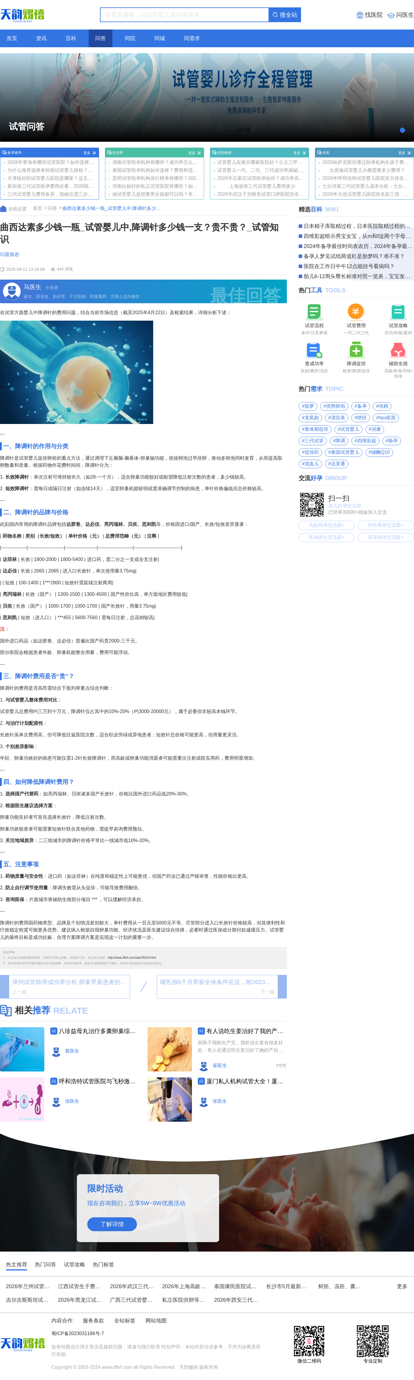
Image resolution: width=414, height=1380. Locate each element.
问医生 (401, 15)
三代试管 (314, 440)
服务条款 (93, 1321)
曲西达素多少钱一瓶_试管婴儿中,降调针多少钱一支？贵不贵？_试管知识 (113, 208)
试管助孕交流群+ (386, 537)
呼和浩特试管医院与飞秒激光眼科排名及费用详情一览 (99, 1081)
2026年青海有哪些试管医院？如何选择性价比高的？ (52, 162)
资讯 (41, 38)
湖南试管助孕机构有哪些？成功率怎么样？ (157, 162)
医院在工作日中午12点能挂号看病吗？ (349, 266)
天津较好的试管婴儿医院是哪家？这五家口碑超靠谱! (52, 178)
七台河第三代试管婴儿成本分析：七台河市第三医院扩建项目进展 (367, 186)
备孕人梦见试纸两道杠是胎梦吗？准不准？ (354, 256)
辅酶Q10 (380, 452)
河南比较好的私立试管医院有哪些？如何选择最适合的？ (157, 186)
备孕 (362, 406)
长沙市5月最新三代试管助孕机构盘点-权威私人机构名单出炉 (288, 1286)
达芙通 (338, 463)
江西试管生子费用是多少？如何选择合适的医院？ (80, 1286)
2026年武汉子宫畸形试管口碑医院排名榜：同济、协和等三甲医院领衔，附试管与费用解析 (262, 194)
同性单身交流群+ (386, 525)
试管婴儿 (349, 429)
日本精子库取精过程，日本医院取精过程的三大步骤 (359, 226)
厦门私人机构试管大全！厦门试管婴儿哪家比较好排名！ (246, 1081)
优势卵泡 (335, 406)
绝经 (362, 417)
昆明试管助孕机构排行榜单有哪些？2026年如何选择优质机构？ (157, 178)
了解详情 (112, 1224)
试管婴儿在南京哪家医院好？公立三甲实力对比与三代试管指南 (262, 162)
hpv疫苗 (387, 417)
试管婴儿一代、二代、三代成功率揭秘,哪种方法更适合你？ (262, 170)
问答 (100, 38)
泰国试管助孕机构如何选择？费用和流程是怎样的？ (157, 170)
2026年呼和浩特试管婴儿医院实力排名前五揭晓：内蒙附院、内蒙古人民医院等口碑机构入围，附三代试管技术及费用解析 (367, 178)
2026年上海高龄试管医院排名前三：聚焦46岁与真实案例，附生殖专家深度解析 (184, 1286)
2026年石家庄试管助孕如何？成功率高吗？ (262, 178)
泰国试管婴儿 (345, 452)
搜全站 (284, 15)
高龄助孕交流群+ (327, 525)
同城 (159, 38)
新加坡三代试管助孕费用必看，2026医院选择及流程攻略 (52, 186)
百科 (71, 38)
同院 (130, 38)
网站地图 (156, 1321)
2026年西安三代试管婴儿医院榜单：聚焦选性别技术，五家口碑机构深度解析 (236, 1300)
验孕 (393, 440)
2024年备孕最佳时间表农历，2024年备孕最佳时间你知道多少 (359, 246)
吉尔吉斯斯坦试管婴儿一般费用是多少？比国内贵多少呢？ (28, 1300)
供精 (383, 406)
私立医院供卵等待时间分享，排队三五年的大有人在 (184, 1300)
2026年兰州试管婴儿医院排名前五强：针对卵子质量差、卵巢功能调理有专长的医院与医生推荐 (28, 1286)
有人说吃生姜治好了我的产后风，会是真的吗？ (246, 1031)
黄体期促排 (316, 429)
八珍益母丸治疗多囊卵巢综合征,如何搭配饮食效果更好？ (99, 1031)
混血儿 (312, 463)
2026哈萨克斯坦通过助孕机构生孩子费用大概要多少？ (367, 162)
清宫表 (338, 417)
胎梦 (309, 406)
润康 (376, 429)
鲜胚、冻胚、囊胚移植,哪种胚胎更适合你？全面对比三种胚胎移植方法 (340, 1286)
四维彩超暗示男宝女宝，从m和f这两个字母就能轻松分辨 (359, 236)
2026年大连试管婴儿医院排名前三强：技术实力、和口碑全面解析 (367, 194)
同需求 (192, 38)
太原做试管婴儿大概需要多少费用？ (367, 170)
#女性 (281, 1065)
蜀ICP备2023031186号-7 (77, 1333)
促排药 (312, 452)
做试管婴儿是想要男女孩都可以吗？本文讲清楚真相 (157, 194)
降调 (340, 440)
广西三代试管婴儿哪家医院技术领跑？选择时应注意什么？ (132, 1300)
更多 (90, 153)
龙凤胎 (312, 417)
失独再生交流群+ (327, 537)
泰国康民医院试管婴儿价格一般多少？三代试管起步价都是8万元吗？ (236, 1286)
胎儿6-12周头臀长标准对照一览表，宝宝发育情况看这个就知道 (359, 276)
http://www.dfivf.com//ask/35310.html (132, 957)
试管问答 (26, 126)
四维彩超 (366, 440)
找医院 (369, 15)
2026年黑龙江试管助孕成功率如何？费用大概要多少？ (80, 1300)
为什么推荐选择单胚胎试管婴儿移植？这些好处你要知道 (52, 170)
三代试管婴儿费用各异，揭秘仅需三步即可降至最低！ (52, 194)
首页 (12, 38)
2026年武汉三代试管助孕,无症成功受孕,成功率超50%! (132, 1286)
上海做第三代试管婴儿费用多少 (262, 186)
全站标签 (124, 1321)
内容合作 (62, 1321)
